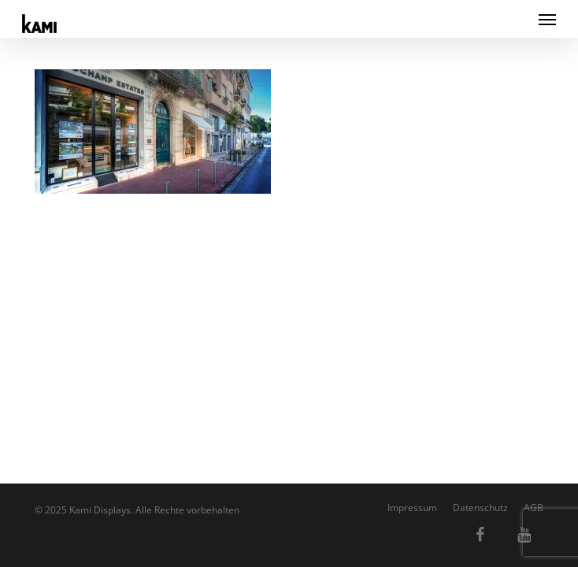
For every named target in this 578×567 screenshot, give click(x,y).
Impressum (412, 507)
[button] (547, 19)
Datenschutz (480, 507)
